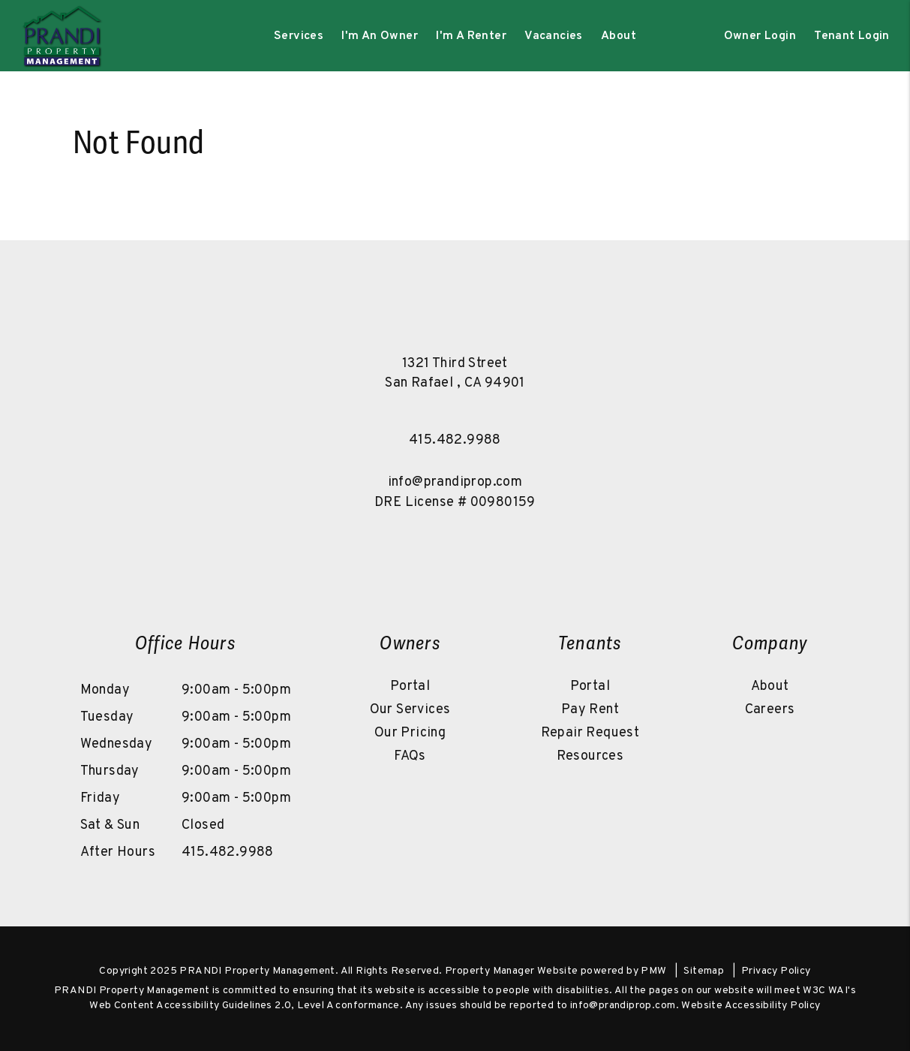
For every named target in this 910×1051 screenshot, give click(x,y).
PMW (653, 971)
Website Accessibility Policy (750, 1005)
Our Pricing (410, 733)
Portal (410, 686)
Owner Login (760, 36)
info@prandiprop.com (455, 482)
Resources (590, 756)
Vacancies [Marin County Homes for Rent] (553, 36)
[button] (390, 547)
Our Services (410, 709)
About (770, 686)
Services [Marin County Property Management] (298, 36)
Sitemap (703, 971)
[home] (62, 36)
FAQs (410, 756)
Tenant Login (852, 36)
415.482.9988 (455, 440)
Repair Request (590, 733)
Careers (770, 709)
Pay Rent (590, 709)
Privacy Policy (776, 971)
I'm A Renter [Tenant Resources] (471, 36)
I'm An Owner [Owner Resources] (379, 36)
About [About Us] (618, 36)
